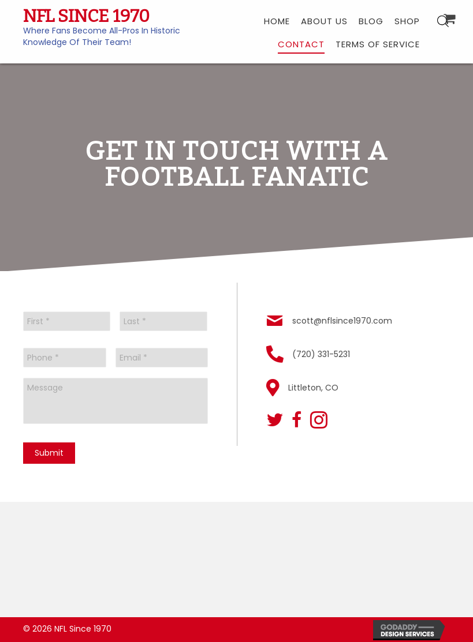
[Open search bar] (443, 21)
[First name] (66, 321)
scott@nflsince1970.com (344, 320)
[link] (277, 20)
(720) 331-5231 (323, 354)
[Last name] (163, 321)
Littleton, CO (315, 387)
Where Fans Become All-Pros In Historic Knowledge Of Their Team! (101, 36)
